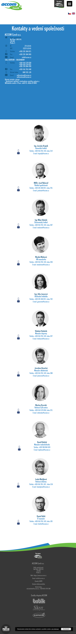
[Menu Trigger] (69, 3)
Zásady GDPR (38, 581)
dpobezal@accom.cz (44, 450)
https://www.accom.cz (40, 575)
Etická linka (38, 587)
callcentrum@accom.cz (24, 75)
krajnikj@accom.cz (43, 153)
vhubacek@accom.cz (43, 339)
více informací (55, 629)
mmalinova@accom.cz (43, 265)
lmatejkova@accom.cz (43, 487)
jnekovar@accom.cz (43, 191)
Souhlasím (66, 629)
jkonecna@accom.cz (43, 376)
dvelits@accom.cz (43, 524)
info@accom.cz (26, 57)
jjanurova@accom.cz (43, 302)
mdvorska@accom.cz (43, 413)
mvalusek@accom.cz (43, 228)
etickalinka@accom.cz (33, 589)
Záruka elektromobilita (38, 584)
